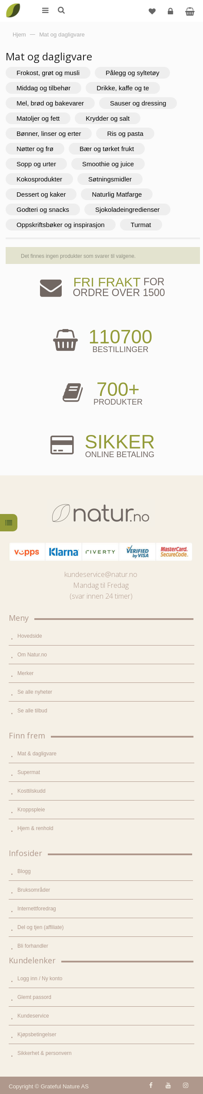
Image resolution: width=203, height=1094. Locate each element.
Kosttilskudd (31, 791)
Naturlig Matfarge (117, 194)
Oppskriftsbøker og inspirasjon (61, 224)
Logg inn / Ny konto (39, 978)
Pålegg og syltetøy (132, 72)
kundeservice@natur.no (100, 574)
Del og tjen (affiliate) (40, 927)
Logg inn (171, 14)
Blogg (24, 871)
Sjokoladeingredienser (127, 209)
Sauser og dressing (138, 103)
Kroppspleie (31, 810)
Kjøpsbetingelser (36, 1034)
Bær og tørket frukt (107, 148)
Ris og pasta (125, 133)
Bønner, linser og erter (49, 133)
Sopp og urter (36, 164)
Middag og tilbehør (43, 88)
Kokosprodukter (39, 179)
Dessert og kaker (41, 194)
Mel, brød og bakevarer (50, 103)
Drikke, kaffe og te (123, 88)
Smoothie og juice (108, 164)
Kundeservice (33, 1016)
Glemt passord (34, 997)
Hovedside (29, 636)
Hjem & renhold (35, 828)
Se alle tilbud (32, 711)
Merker (25, 673)
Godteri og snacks (43, 209)
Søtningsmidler (110, 179)
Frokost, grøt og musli (48, 72)
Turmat (141, 224)
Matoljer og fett (38, 118)
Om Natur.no (32, 655)
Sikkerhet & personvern (44, 1053)
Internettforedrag (36, 909)
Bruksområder (33, 890)
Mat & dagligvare (37, 754)
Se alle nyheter (34, 692)
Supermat (28, 772)
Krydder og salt (108, 118)
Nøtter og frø (35, 148)
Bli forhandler (32, 946)
